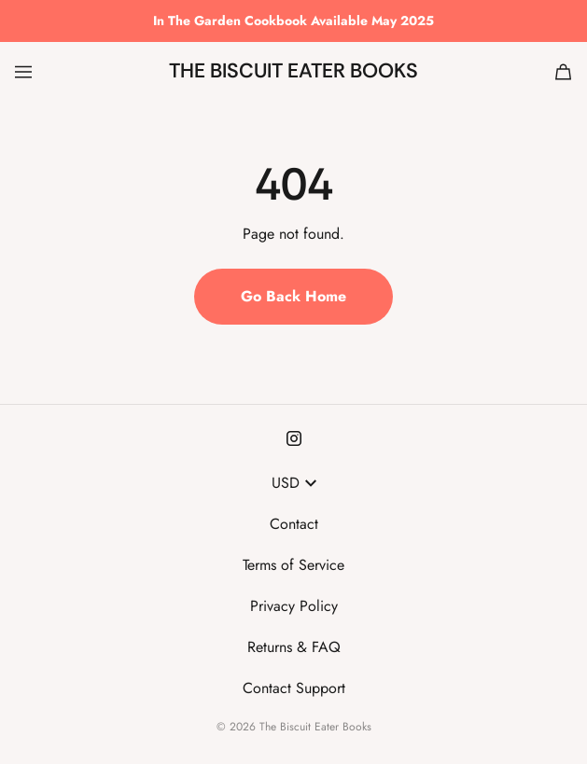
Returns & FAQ (294, 647)
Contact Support (294, 688)
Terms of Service (293, 565)
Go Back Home (293, 296)
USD (294, 482)
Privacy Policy (294, 606)
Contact (294, 524)
